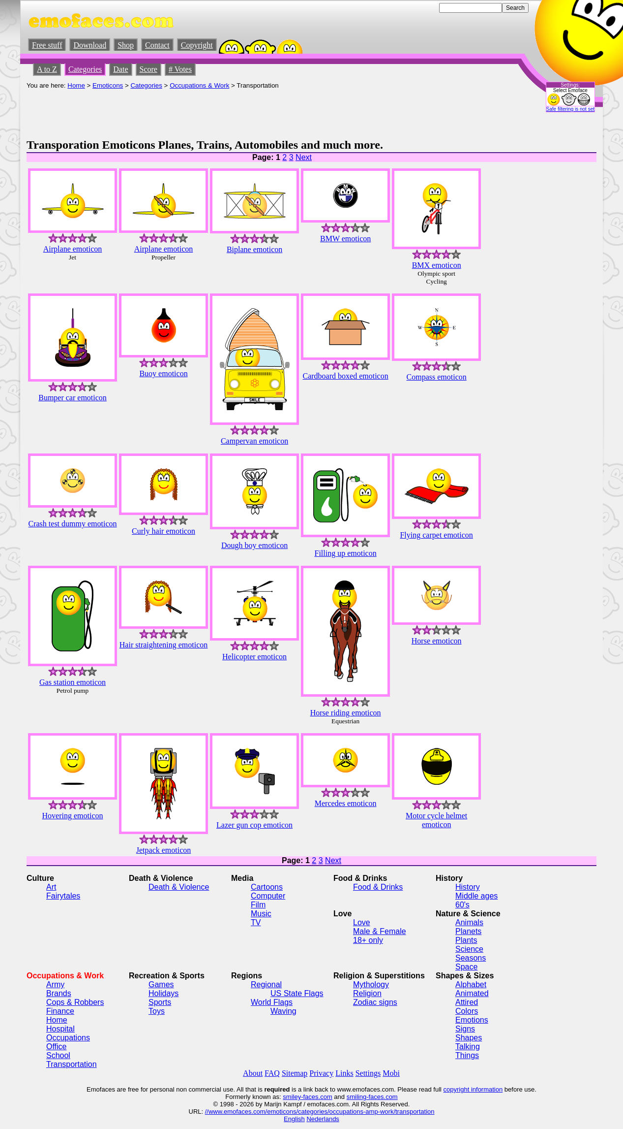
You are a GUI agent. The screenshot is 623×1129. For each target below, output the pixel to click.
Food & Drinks (378, 887)
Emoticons (107, 85)
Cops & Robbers (75, 1002)
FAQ (272, 1073)
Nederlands (322, 1119)
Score (148, 69)
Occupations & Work (199, 85)
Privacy (321, 1073)
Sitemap (294, 1073)
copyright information (473, 1089)
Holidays (163, 993)
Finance (60, 1011)
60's (462, 905)
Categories (85, 69)
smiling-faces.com (372, 1096)
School (58, 1055)
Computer (268, 896)
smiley (292, 1096)
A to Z (47, 69)
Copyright (197, 45)
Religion (367, 993)
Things (467, 1055)
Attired (466, 1002)
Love (361, 922)
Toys (156, 1011)
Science (469, 949)
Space (466, 967)
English (294, 1119)
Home (76, 85)
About (253, 1073)
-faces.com (316, 1096)
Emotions (471, 1020)
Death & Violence (178, 887)
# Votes (180, 69)
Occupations (68, 1037)
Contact (157, 45)
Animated (472, 993)
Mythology (371, 984)
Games (161, 984)
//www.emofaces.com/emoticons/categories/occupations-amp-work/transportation (320, 1111)
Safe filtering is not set (570, 109)
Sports (159, 1002)
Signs (465, 1029)
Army (55, 984)
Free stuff (47, 45)
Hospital (60, 1029)
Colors (466, 1011)
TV (256, 922)
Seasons (470, 958)
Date (120, 69)
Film (258, 905)
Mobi (391, 1073)
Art (51, 887)
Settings (368, 1073)
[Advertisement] (206, 111)
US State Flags (297, 993)
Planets (468, 931)
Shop (126, 45)
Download (89, 45)
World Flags (272, 1002)
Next (304, 157)
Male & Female (379, 931)
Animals (469, 922)
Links (344, 1073)
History (467, 887)
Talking (467, 1046)
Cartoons (267, 887)
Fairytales (63, 896)
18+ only (368, 940)
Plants (466, 940)
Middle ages (476, 896)
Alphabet (470, 984)
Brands (58, 993)
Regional (266, 984)
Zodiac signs (375, 1002)
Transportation (71, 1064)
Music (261, 913)
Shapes (468, 1037)
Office (56, 1046)
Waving (283, 1011)
